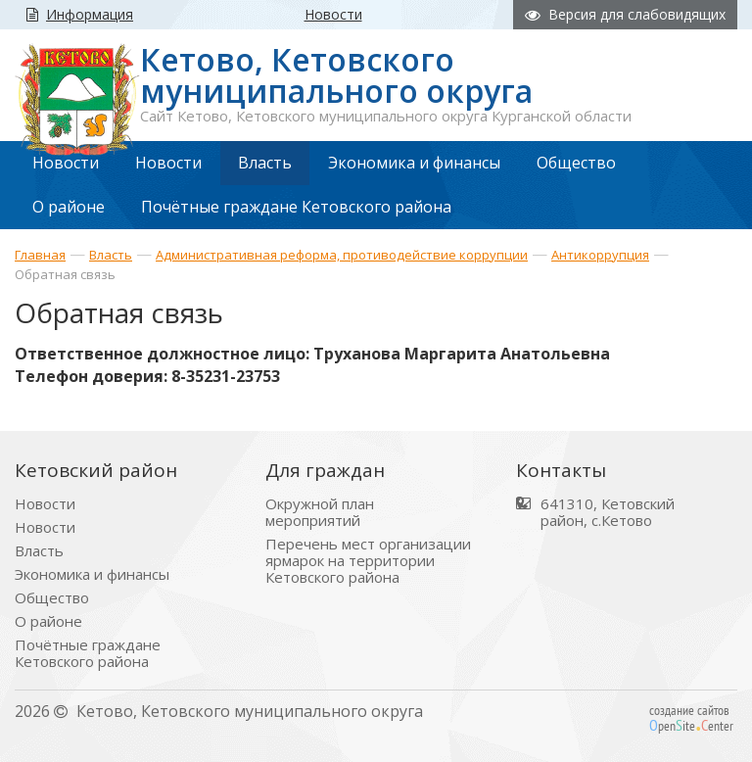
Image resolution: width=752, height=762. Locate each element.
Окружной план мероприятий (319, 512)
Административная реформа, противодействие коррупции (342, 254)
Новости (45, 504)
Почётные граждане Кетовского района (88, 653)
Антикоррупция (600, 254)
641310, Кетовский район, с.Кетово (607, 512)
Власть (110, 254)
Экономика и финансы (92, 574)
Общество (52, 598)
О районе (48, 621)
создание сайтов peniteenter (691, 718)
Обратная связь (65, 274)
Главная (40, 254)
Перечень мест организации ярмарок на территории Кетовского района (368, 561)
